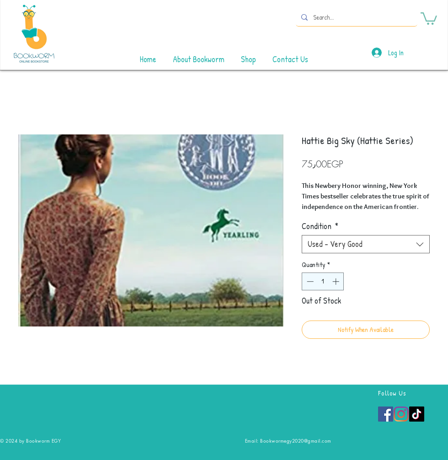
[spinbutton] (323, 281)
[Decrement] (309, 281)
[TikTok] (416, 414)
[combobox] (366, 244)
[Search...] (355, 17)
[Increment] (337, 281)
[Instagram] (401, 414)
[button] (429, 18)
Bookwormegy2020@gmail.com (295, 440)
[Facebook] (385, 414)
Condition (320, 226)
